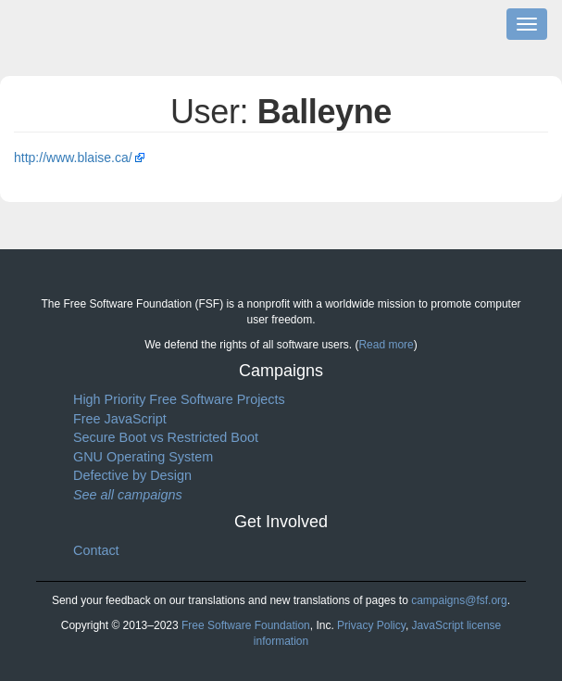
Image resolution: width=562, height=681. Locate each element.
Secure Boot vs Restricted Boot (165, 437)
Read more (385, 344)
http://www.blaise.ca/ (73, 157)
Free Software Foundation (245, 625)
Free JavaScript (120, 418)
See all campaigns (127, 494)
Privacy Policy (371, 625)
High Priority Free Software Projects (179, 399)
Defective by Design (132, 475)
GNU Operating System (143, 456)
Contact (96, 550)
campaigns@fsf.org (459, 600)
